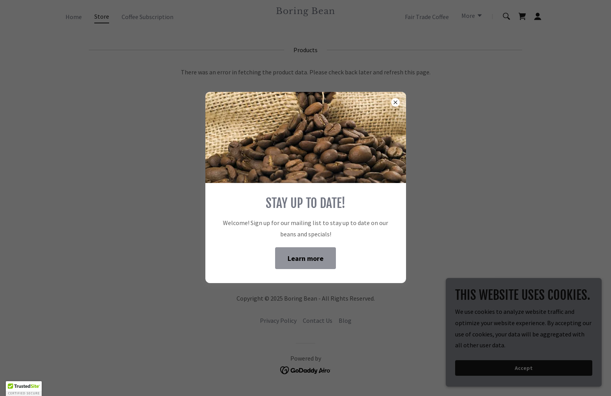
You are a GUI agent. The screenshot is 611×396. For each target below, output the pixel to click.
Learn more (305, 258)
